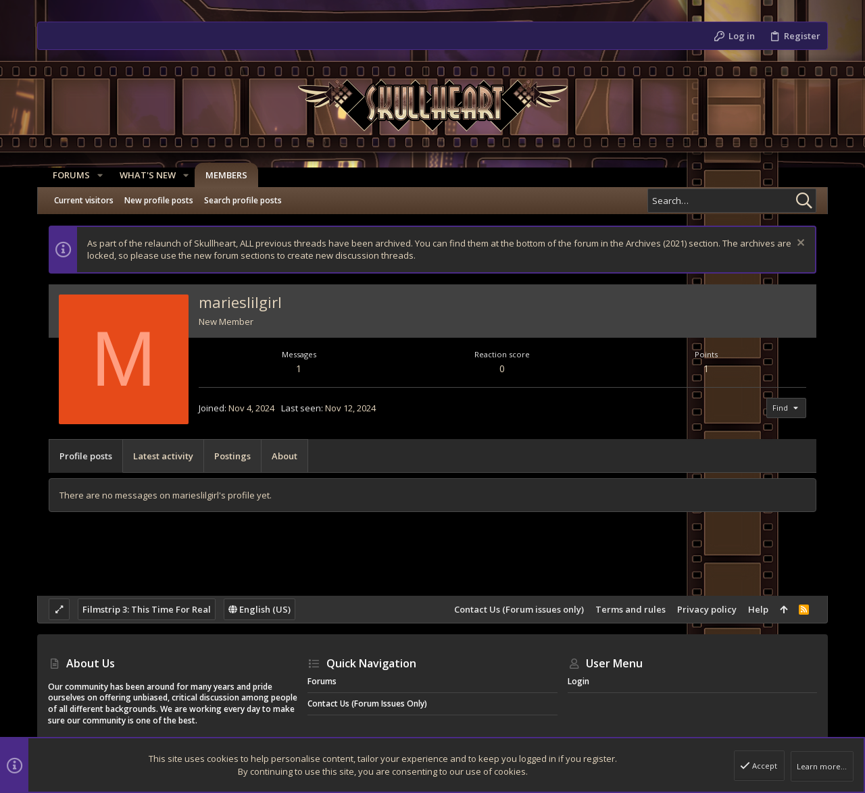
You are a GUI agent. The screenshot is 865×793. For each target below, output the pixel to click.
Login (578, 681)
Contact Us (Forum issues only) (519, 609)
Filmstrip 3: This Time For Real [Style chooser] (146, 609)
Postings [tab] (232, 456)
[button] (95, 175)
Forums (322, 681)
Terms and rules (630, 609)
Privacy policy (707, 609)
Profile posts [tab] (85, 456)
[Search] (732, 200)
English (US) (259, 609)
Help (758, 609)
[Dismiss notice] (799, 244)
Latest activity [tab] (163, 456)
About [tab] (284, 456)
